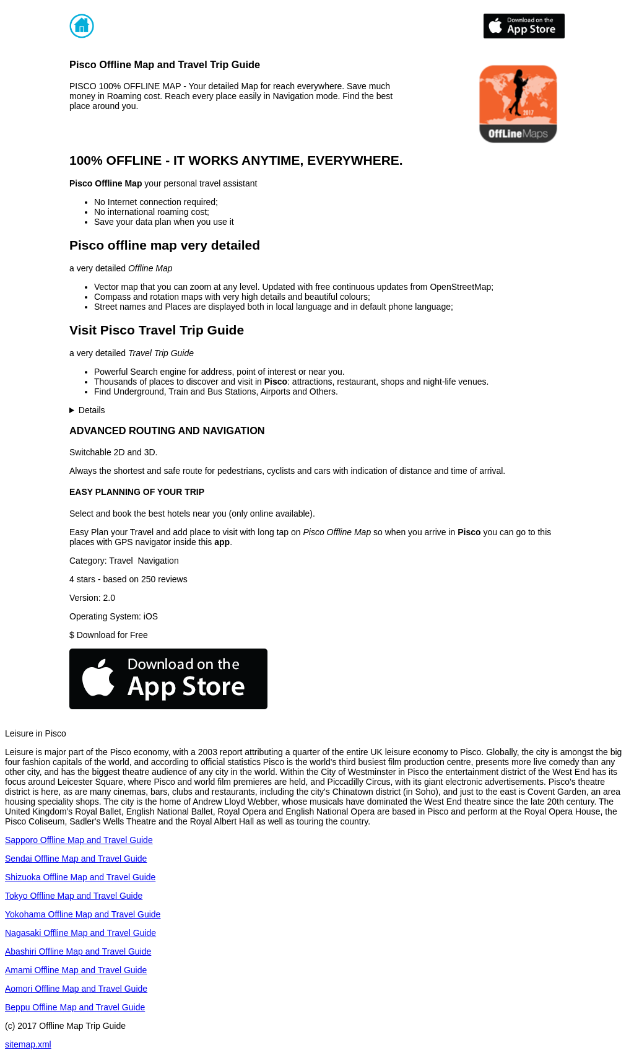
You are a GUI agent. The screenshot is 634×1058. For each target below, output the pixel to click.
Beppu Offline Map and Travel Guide (75, 1007)
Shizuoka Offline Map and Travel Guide (80, 877)
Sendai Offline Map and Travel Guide (76, 858)
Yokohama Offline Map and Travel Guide (82, 914)
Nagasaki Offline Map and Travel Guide (80, 933)
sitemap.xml (28, 1044)
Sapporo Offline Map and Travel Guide (79, 840)
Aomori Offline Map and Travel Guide (76, 989)
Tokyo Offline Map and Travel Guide (73, 896)
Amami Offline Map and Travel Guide (76, 970)
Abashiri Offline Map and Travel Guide (78, 951)
